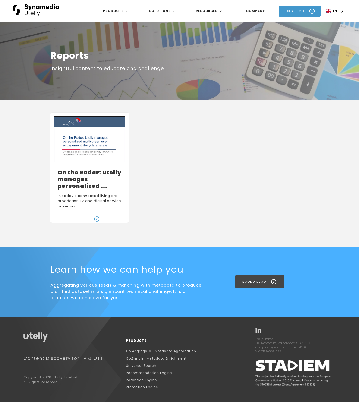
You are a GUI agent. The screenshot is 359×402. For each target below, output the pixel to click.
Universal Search (141, 366)
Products (136, 341)
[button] (115, 11)
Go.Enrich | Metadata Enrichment (156, 358)
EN (331, 11)
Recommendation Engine (149, 373)
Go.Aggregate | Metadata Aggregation (161, 351)
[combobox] (335, 11)
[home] (36, 11)
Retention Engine (141, 380)
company (255, 11)
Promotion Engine (142, 387)
